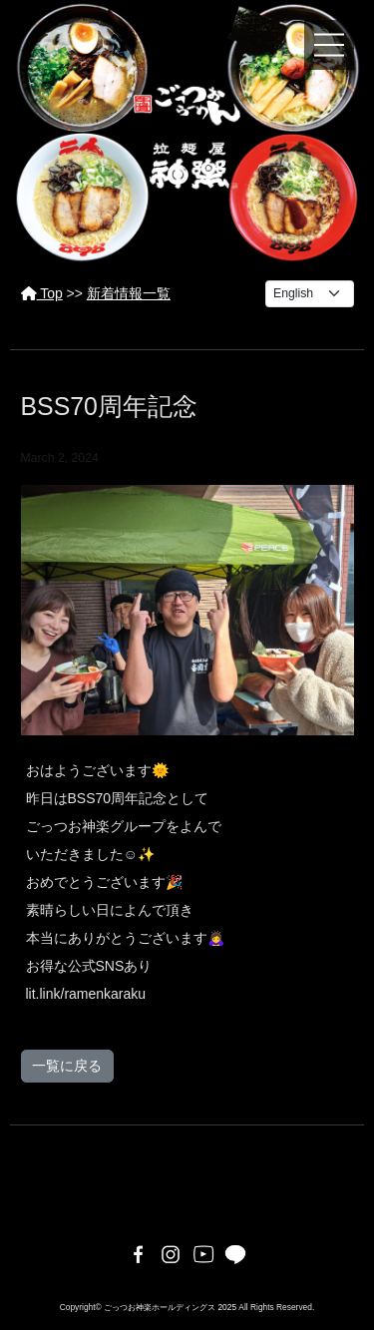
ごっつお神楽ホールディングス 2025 (170, 1307)
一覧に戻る (67, 1066)
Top (42, 293)
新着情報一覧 (129, 293)
